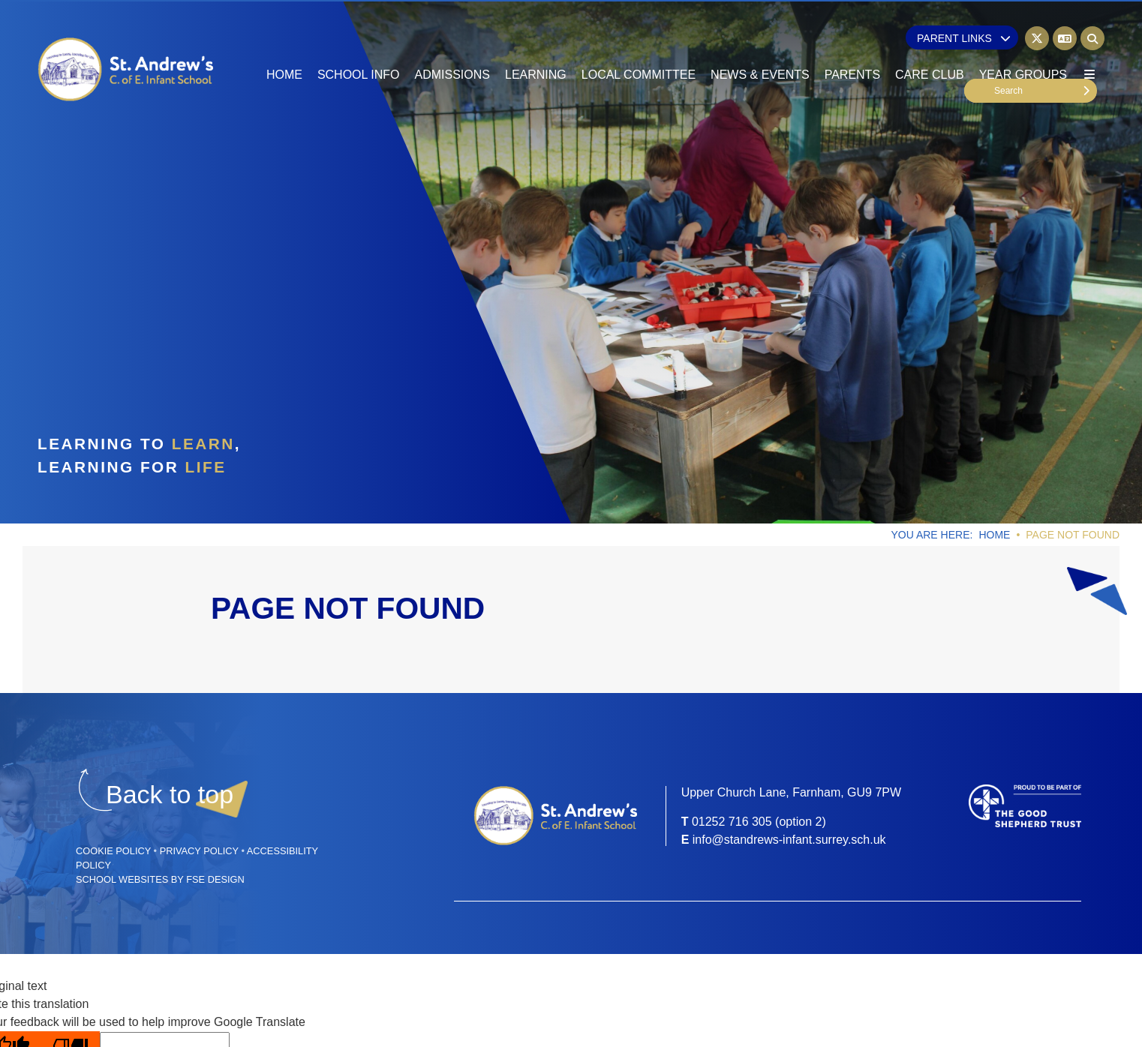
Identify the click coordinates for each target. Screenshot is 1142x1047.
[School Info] (358, 45)
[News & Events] (760, 45)
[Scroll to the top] (169, 795)
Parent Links (964, 38)
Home (994, 535)
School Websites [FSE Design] (122, 879)
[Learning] (535, 45)
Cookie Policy (113, 850)
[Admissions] (452, 45)
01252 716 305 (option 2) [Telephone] (759, 821)
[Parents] (852, 45)
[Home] (126, 70)
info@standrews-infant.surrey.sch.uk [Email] (789, 839)
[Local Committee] (638, 45)
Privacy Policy (199, 850)
